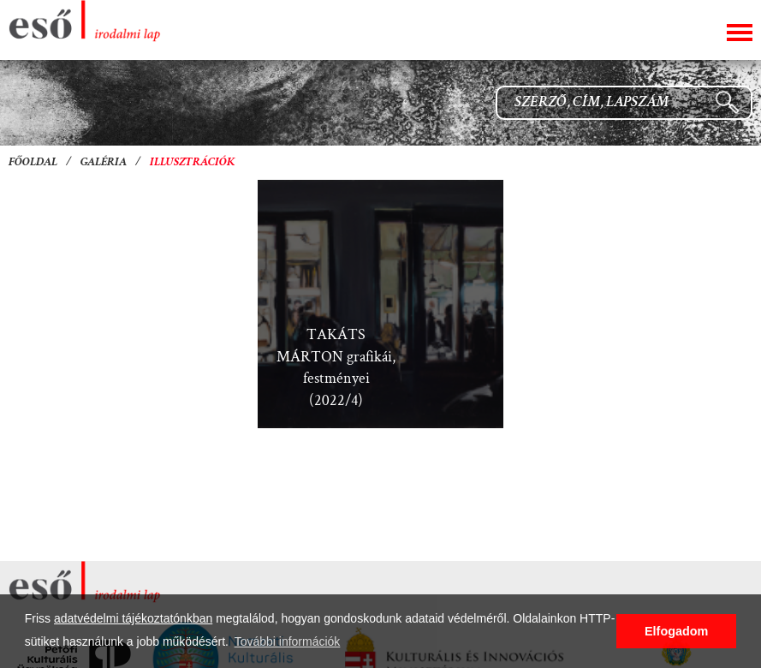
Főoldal (33, 163)
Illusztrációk (192, 163)
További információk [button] (288, 641)
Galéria (103, 163)
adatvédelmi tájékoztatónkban (133, 618)
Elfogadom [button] (676, 631)
